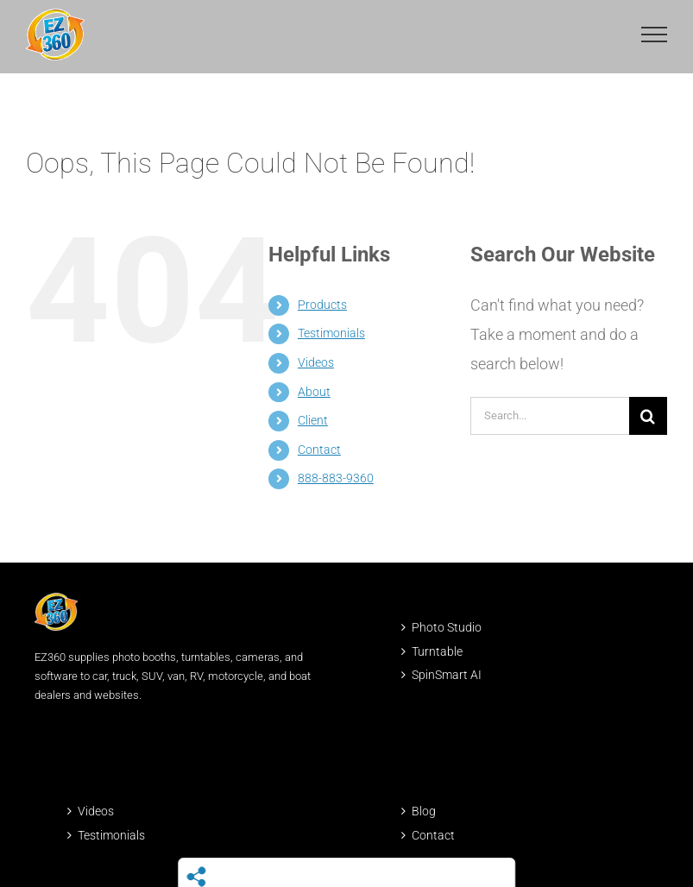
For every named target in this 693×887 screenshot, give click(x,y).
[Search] (648, 416)
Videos (316, 362)
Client (313, 420)
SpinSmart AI (447, 675)
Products (322, 304)
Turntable (437, 651)
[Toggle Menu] (654, 34)
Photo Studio (447, 627)
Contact (319, 449)
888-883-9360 (336, 478)
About (314, 392)
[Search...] (549, 416)
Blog (424, 811)
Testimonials (331, 333)
